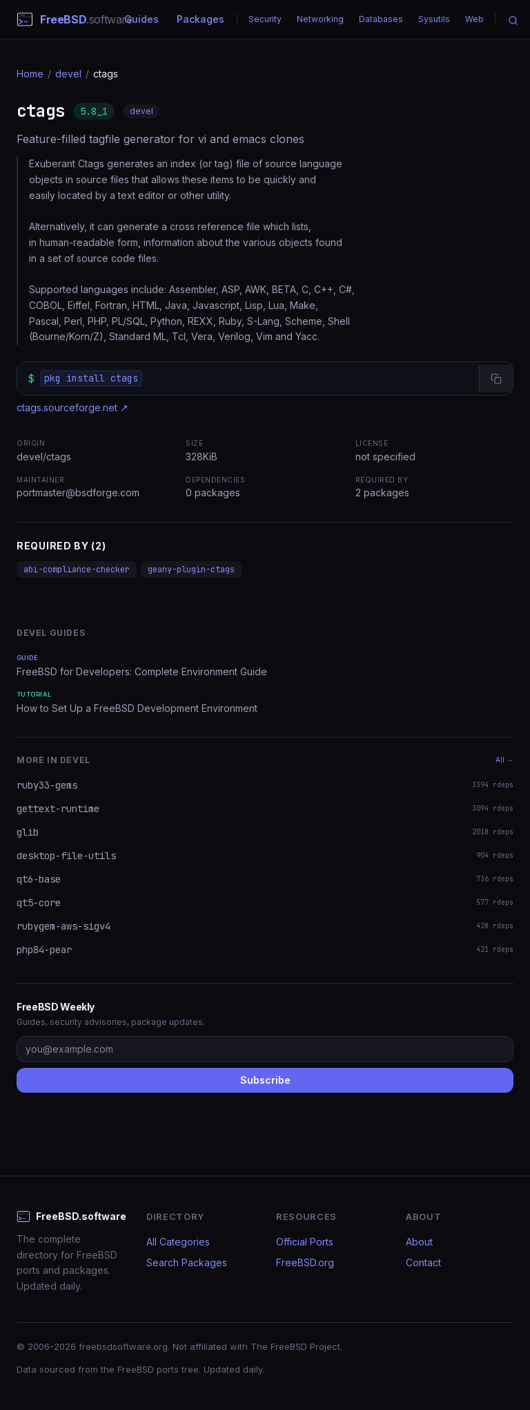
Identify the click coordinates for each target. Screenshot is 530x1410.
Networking (320, 19)
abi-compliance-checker (76, 569)
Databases (381, 19)
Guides (141, 19)
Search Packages (186, 1262)
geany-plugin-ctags (191, 569)
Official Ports (304, 1242)
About (419, 1242)
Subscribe (265, 1080)
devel (68, 73)
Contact (423, 1262)
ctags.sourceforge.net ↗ (72, 407)
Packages (200, 19)
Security (265, 19)
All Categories (178, 1242)
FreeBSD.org (305, 1262)
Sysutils (434, 19)
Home (30, 73)
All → (504, 759)
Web (474, 19)
